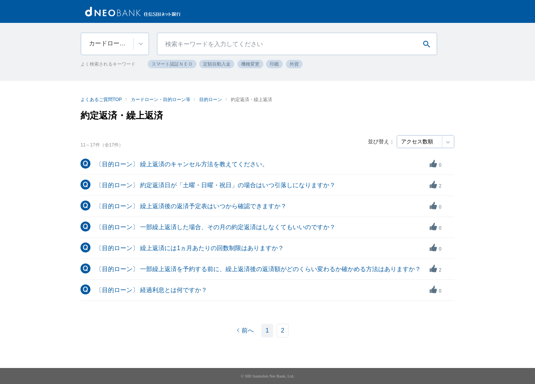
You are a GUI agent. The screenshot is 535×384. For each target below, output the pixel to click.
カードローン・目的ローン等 (160, 99)
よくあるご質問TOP (101, 99)
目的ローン (210, 99)
